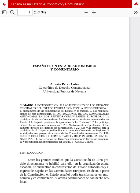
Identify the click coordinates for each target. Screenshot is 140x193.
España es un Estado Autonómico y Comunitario (47, 4)
